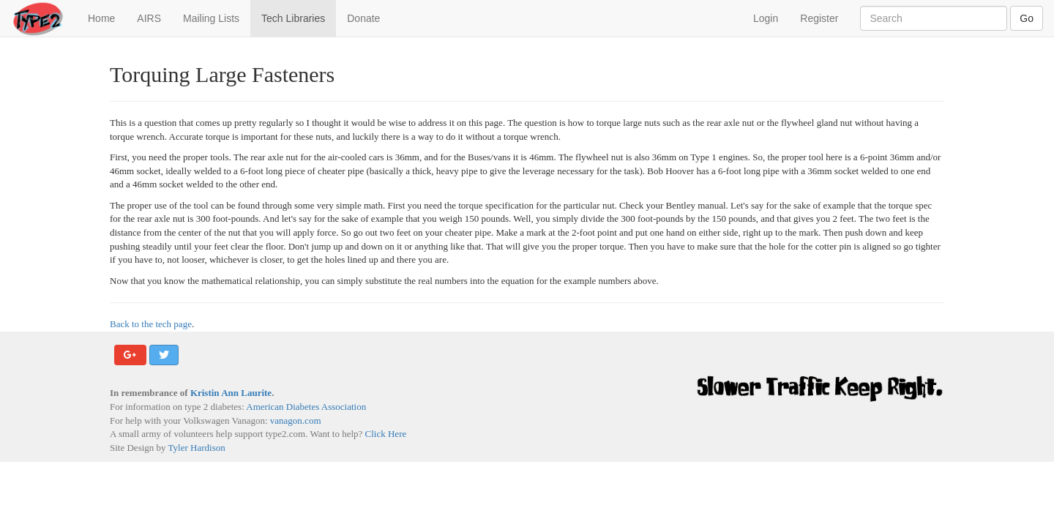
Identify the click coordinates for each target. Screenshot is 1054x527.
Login (765, 18)
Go (1027, 18)
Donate (363, 18)
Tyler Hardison (196, 447)
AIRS (149, 18)
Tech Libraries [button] (293, 18)
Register (819, 18)
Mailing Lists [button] (211, 18)
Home (107, 17)
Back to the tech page (151, 323)
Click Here (386, 433)
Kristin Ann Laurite (231, 392)
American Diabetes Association (306, 406)
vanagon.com (295, 420)
